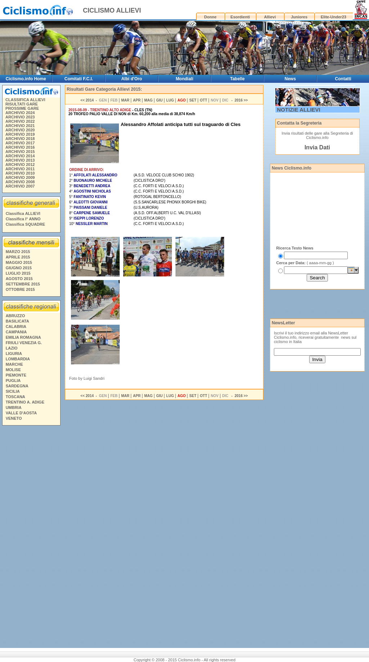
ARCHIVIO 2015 (20, 151)
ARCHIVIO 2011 (20, 169)
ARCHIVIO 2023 (20, 117)
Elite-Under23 (333, 17)
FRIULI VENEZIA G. (24, 343)
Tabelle (237, 78)
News (290, 78)
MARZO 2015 (18, 251)
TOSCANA (15, 397)
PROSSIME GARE (22, 108)
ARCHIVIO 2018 (20, 138)
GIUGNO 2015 (19, 268)
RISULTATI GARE (21, 104)
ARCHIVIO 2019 (20, 134)
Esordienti (240, 17)
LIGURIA (14, 353)
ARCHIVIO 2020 (20, 130)
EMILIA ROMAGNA (23, 337)
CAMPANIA (16, 332)
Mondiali (185, 78)
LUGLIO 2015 (18, 273)
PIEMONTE (16, 375)
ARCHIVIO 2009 (20, 177)
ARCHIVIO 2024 (20, 113)
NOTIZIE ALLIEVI (298, 110)
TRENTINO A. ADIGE (25, 402)
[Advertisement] (31, 538)
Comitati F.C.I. (79, 78)
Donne (210, 17)
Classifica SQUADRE (25, 224)
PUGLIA (13, 380)
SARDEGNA (17, 386)
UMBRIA (14, 407)
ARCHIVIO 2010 (20, 173)
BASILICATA (17, 321)
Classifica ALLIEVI (23, 213)
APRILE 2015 (18, 257)
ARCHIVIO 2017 (20, 143)
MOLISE (13, 370)
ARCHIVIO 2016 (20, 147)
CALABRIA (16, 326)
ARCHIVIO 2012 (20, 164)
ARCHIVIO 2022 (20, 121)
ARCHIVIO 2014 (20, 156)
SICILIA (13, 391)
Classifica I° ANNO (23, 219)
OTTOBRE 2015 (20, 289)
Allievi (270, 17)
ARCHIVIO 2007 (20, 186)
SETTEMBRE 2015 (23, 284)
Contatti (343, 78)
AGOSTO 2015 (19, 278)
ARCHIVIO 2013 (20, 160)
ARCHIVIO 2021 (20, 125)
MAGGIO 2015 (19, 262)
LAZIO (12, 348)
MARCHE (14, 364)
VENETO (14, 418)
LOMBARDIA (18, 359)
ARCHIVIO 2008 (20, 182)
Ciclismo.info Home (26, 78)
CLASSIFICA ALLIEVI (25, 100)
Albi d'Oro (131, 78)
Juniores (299, 17)
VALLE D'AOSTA (21, 413)
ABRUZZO (15, 316)
